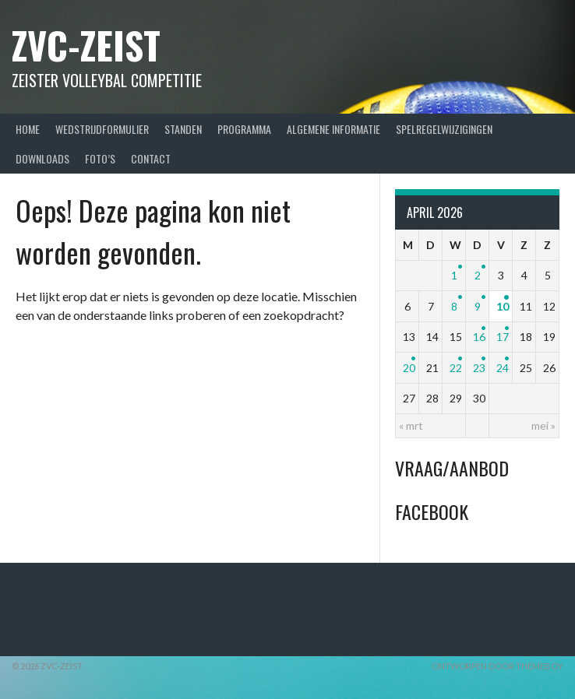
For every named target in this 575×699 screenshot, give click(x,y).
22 (456, 367)
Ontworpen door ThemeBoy (497, 666)
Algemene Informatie (333, 129)
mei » (543, 425)
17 (502, 336)
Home (28, 129)
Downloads (42, 158)
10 (502, 306)
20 (409, 367)
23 (479, 367)
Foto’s (100, 158)
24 (502, 367)
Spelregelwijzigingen (444, 129)
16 (479, 336)
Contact (151, 158)
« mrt (411, 425)
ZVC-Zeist (86, 44)
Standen (183, 129)
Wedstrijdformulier (102, 129)
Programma (244, 129)
